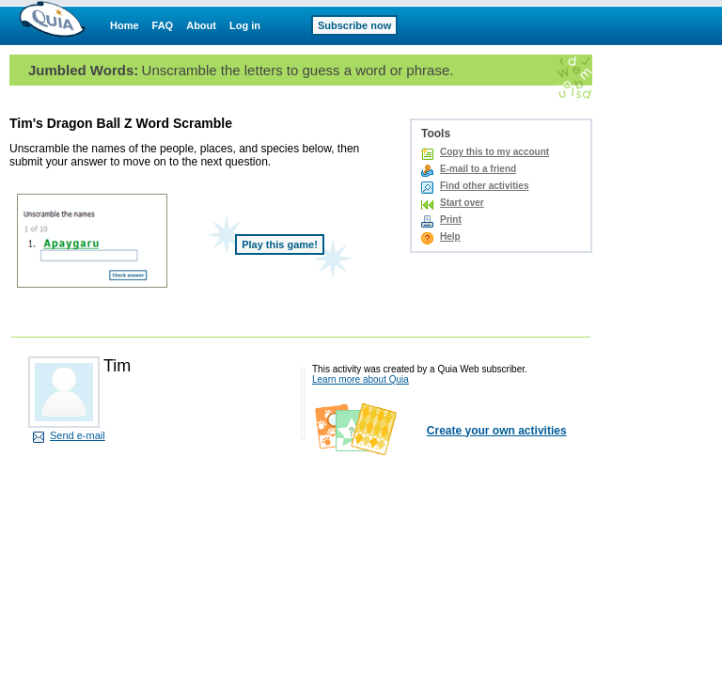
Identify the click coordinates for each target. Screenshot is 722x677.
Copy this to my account (494, 152)
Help (450, 236)
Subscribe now (354, 25)
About (201, 25)
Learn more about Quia (360, 379)
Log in (244, 25)
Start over (462, 202)
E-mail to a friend (478, 169)
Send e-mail (77, 435)
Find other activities (484, 186)
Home (124, 25)
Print (451, 219)
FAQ (163, 25)
